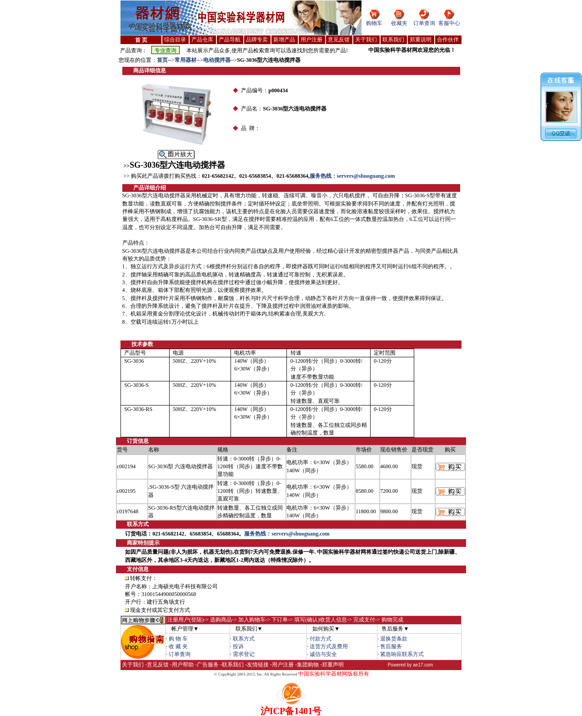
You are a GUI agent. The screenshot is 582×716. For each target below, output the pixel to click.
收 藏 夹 (178, 646)
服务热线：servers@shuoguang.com (352, 176)
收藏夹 (399, 23)
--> (171, 60)
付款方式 (320, 639)
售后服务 (391, 646)
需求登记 (244, 654)
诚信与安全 (323, 654)
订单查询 (424, 23)
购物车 (374, 23)
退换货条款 (393, 639)
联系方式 (244, 639)
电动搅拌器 (217, 60)
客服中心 (449, 23)
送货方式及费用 (329, 646)
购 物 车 (178, 639)
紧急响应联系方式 (402, 654)
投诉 (238, 646)
